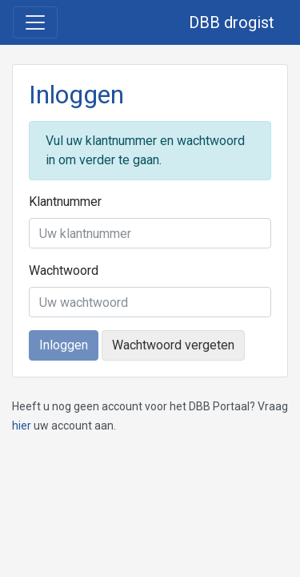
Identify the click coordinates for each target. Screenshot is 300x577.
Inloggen (63, 345)
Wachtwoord (63, 270)
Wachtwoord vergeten (173, 345)
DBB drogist (231, 22)
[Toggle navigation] (35, 22)
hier (21, 425)
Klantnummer (65, 201)
